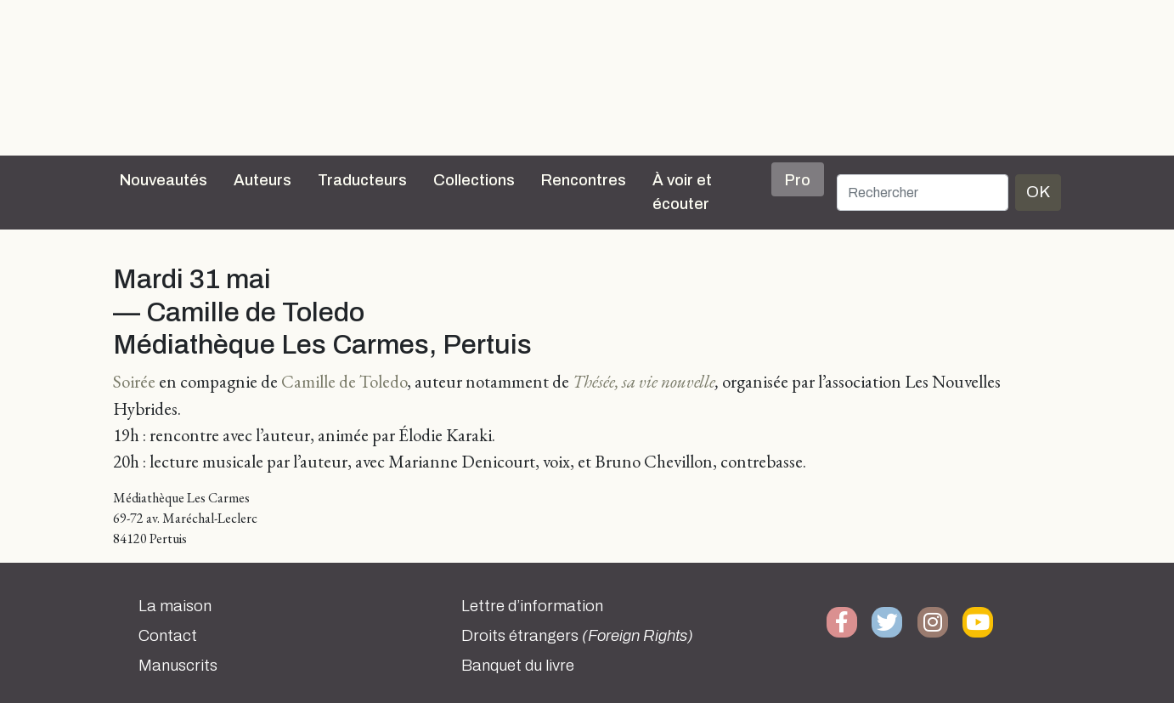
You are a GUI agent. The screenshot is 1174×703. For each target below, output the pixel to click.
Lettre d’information (532, 606)
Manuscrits (177, 665)
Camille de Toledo (344, 381)
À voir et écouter (682, 192)
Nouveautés (163, 180)
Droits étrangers (577, 635)
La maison (175, 606)
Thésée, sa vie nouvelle (644, 381)
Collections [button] (474, 180)
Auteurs (262, 180)
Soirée (134, 381)
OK (1038, 192)
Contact (167, 635)
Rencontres (583, 180)
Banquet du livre (517, 665)
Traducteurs (362, 180)
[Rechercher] (922, 192)
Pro (797, 180)
